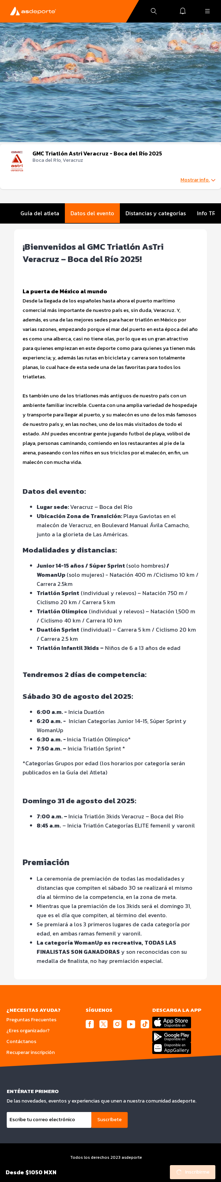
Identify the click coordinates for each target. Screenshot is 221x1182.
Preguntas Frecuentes (31, 1019)
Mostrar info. (197, 180)
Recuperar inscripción (30, 1052)
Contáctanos (21, 1041)
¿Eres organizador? (28, 1030)
